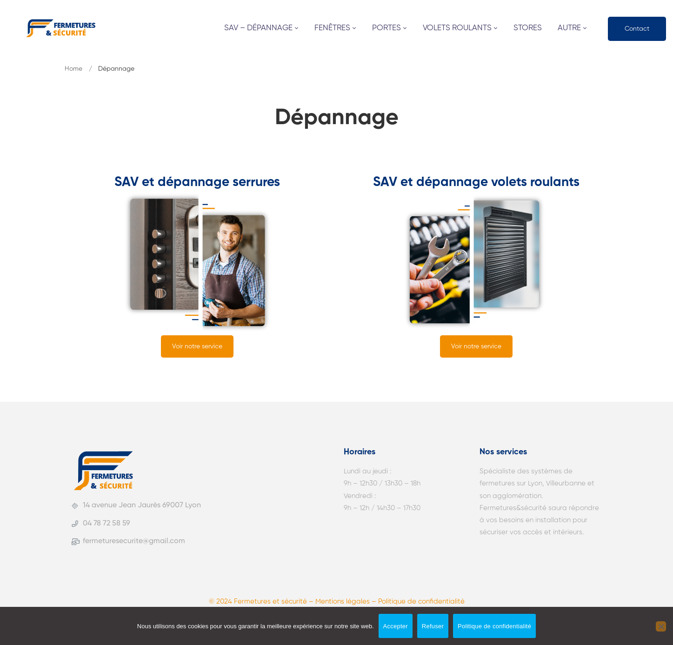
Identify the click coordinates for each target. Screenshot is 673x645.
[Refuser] (661, 626)
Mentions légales (342, 601)
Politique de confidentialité (494, 626)
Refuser (433, 626)
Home (73, 69)
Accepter (395, 626)
